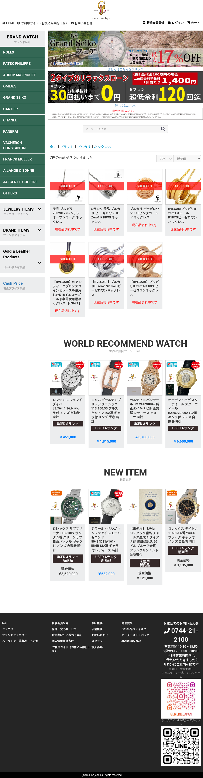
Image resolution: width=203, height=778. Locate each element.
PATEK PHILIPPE (17, 63)
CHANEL (10, 120)
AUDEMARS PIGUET (19, 75)
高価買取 (127, 623)
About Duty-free (131, 641)
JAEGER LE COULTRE (20, 182)
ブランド (67, 147)
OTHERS (10, 193)
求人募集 (97, 647)
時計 (5, 623)
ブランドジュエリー (14, 635)
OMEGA (9, 86)
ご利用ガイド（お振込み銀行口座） (42, 23)
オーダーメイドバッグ (135, 635)
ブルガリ (84, 147)
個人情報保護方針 (63, 641)
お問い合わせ (81, 23)
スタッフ (97, 641)
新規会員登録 (60, 623)
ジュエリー (9, 629)
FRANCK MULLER (17, 159)
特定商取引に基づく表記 (67, 635)
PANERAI (10, 131)
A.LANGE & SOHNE (18, 170)
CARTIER (10, 109)
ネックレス (102, 147)
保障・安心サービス (64, 629)
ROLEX (8, 52)
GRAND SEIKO (14, 97)
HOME (8, 23)
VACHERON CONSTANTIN (14, 145)
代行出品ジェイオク (133, 629)
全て (53, 147)
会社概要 (97, 623)
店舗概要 (97, 629)
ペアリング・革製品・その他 (20, 641)
